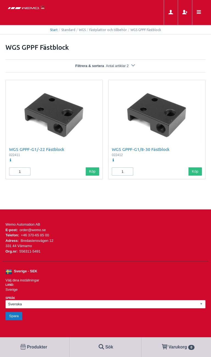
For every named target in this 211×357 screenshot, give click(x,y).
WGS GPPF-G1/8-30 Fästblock (141, 149)
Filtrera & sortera (105, 66)
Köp (92, 171)
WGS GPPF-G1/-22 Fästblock (36, 149)
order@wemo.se (33, 230)
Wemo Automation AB (22, 224)
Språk (10, 298)
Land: (9, 284)
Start (54, 30)
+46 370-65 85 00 (35, 235)
